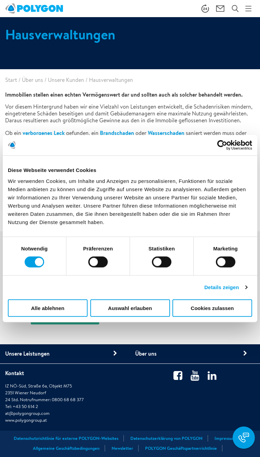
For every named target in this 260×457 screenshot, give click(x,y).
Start (11, 80)
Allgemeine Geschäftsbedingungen (66, 448)
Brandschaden (117, 133)
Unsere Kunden (66, 80)
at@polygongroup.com (27, 413)
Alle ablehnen (48, 308)
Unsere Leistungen (27, 353)
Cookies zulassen (212, 308)
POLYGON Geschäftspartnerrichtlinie (181, 448)
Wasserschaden (166, 133)
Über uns (32, 80)
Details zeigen (221, 287)
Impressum (225, 438)
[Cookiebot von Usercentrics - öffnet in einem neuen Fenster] (222, 145)
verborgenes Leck (44, 133)
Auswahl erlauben (130, 308)
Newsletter (122, 448)
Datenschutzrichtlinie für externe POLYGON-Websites (66, 438)
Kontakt (14, 373)
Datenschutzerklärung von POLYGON (166, 438)
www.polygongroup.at (26, 420)
